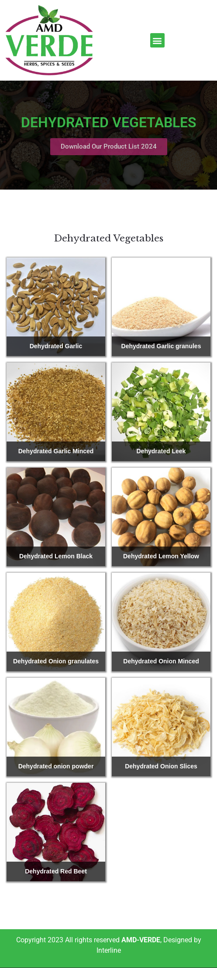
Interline (108, 950)
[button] (157, 40)
